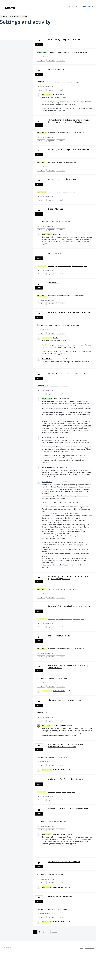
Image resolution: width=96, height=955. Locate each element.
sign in (88, 6)
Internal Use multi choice (59, 636)
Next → (54, 932)
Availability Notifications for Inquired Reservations (70, 312)
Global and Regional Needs (64, 162)
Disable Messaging (56, 209)
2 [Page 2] (39, 932)
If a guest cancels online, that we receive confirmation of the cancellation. (65, 745)
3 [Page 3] (43, 932)
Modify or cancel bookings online (62, 179)
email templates (55, 253)
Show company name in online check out (65, 700)
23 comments (52, 52)
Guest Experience (62, 192)
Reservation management (73, 82)
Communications (65, 222)
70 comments (42, 385)
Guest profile (63, 678)
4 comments (42, 325)
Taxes (74, 162)
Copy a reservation (56, 69)
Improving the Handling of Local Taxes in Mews (68, 149)
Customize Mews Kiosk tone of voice (64, 861)
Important (51, 60)
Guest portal (71, 192)
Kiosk (61, 874)
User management (78, 295)
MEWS (81, 948)
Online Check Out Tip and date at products (66, 779)
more (66, 432)
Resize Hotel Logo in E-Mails (60, 896)
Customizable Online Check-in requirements (67, 373)
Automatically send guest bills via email (65, 39)
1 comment (51, 266)
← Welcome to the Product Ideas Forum (14, 16)
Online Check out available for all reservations (68, 808)
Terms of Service (89, 948)
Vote (38, 44)
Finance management (80, 52)
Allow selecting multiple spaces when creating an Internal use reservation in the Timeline (69, 121)
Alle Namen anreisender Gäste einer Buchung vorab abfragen (68, 666)
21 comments (42, 221)
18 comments (42, 82)
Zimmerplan (53, 282)
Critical (62, 60)
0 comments (51, 133)
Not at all (41, 60)
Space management (78, 133)
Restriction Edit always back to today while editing (70, 606)
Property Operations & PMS (65, 52)
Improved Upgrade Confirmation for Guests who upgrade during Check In (69, 577)
